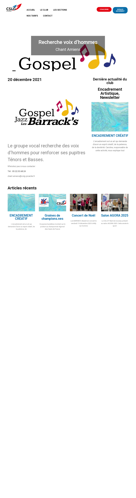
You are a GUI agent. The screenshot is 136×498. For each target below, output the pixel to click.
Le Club (44, 10)
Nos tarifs (32, 16)
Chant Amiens (68, 49)
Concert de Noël (83, 215)
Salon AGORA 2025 (114, 215)
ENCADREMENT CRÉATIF (110, 136)
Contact (47, 16)
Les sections (60, 10)
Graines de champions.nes (52, 217)
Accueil (31, 10)
